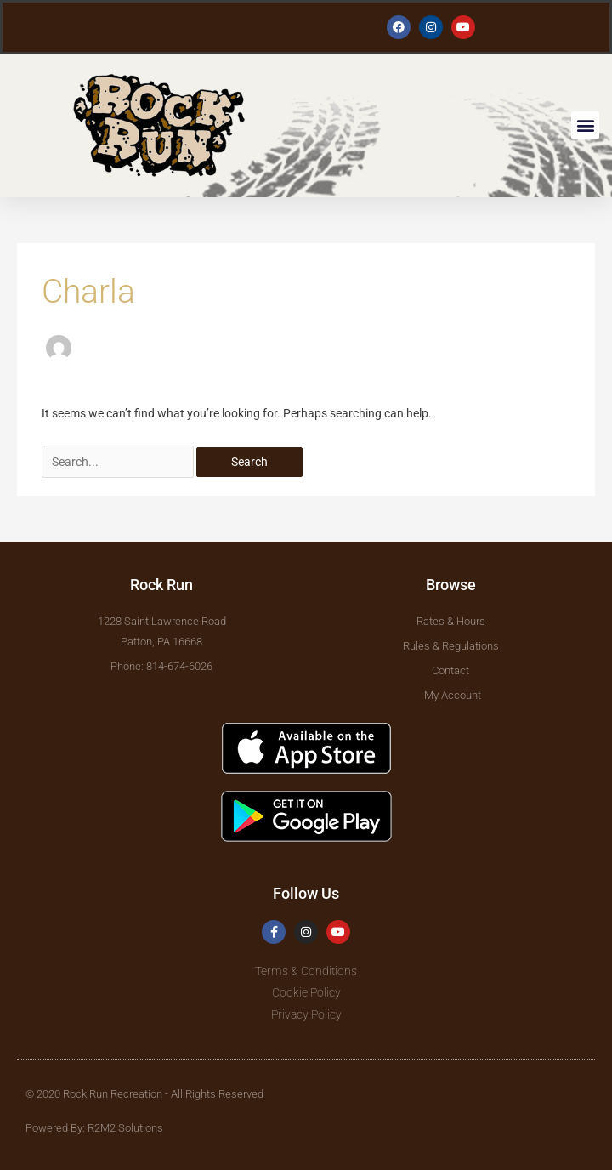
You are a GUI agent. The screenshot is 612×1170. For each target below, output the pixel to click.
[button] (585, 125)
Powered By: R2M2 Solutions (94, 1128)
